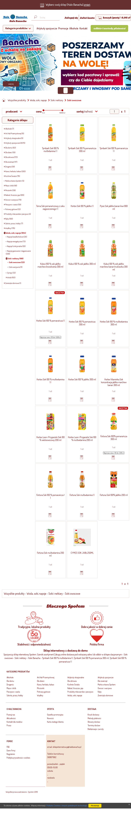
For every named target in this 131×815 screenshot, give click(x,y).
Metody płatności (94, 718)
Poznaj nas (11, 714)
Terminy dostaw (94, 725)
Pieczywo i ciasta (13, 691)
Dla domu (10, 681)
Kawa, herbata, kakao (45, 684)
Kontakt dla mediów (14, 721)
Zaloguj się (71, 17)
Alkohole (73, 28)
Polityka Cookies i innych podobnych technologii (66, 806)
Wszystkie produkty (17, 100)
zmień (87, 4)
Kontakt (83, 28)
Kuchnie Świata (73, 684)
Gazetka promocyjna (55, 714)
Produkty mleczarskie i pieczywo (80, 691)
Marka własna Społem (106, 684)
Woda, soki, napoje (38, 100)
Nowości (50, 718)
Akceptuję (95, 806)
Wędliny (40, 695)
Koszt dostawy (93, 714)
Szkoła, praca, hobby (15, 695)
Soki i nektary (57, 100)
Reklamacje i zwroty (96, 729)
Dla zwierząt (102, 681)
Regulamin (11, 754)
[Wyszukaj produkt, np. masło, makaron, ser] (47, 17)
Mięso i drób (11, 688)
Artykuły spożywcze (47, 28)
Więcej (11, 83)
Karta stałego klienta (55, 721)
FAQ (8, 746)
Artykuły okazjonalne (75, 677)
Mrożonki (40, 688)
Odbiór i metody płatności (109, 28)
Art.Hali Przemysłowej (45, 677)
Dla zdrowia (72, 681)
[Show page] (114, 111)
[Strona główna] (15, 18)
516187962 (51, 757)
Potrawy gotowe (43, 691)
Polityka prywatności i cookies (18, 757)
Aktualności (11, 718)
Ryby (99, 691)
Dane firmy (11, 750)
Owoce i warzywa (105, 688)
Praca (9, 725)
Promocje (63, 28)
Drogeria (10, 684)
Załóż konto (87, 17)
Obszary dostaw (94, 721)
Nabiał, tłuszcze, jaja (75, 688)
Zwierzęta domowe (105, 695)
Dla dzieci (40, 681)
